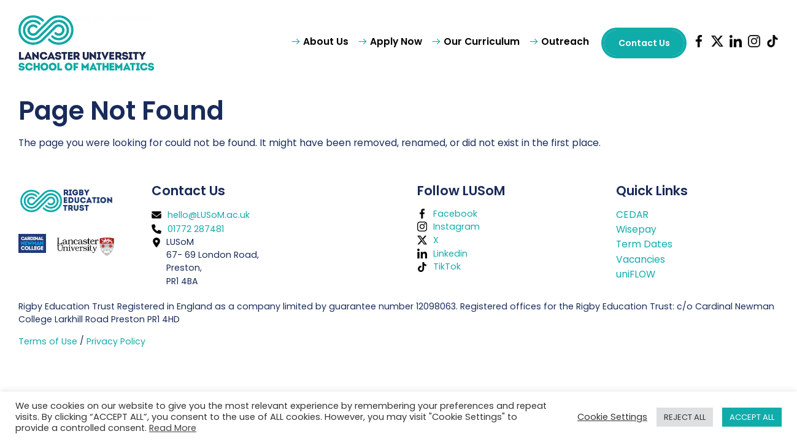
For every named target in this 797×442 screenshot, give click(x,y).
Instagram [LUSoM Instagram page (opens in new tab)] (456, 226)
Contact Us (644, 43)
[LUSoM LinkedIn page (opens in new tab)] (732, 43)
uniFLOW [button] (635, 274)
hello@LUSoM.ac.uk (208, 214)
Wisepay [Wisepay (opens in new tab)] (636, 229)
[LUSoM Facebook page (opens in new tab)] (696, 43)
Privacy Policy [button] (116, 341)
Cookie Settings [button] (612, 416)
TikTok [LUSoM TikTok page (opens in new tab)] (447, 266)
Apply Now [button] (396, 41)
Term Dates (644, 244)
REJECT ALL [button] (685, 417)
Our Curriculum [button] (482, 41)
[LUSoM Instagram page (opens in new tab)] (751, 43)
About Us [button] (325, 41)
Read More (172, 428)
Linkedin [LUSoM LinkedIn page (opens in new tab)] (450, 253)
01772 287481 (195, 229)
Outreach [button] (565, 41)
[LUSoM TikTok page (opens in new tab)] (769, 43)
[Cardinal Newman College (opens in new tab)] (36, 243)
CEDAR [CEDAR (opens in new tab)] (632, 214)
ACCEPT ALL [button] (752, 417)
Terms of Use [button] (47, 341)
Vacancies (640, 259)
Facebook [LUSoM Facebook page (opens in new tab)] (455, 213)
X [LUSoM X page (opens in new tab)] (436, 240)
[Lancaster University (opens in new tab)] (84, 246)
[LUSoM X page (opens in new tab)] (714, 43)
